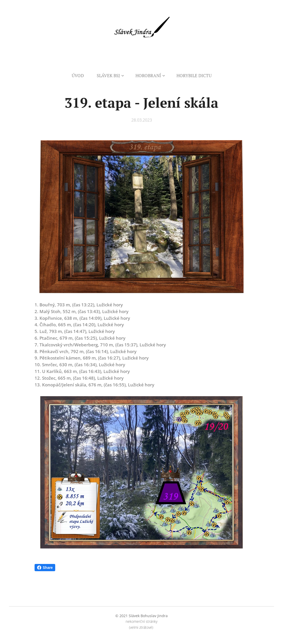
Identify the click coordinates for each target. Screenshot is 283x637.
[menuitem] (81, 75)
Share (45, 568)
